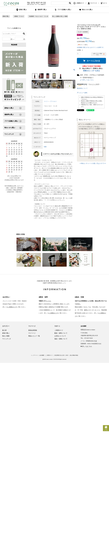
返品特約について (82, 88)
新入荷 (4, 330)
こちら (49, 301)
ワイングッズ (6, 339)
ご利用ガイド (78, 3)
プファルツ (53, 101)
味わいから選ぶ (86, 9)
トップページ (34, 355)
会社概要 (42, 355)
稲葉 (45, 146)
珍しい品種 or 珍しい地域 (59, 16)
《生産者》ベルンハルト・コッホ (38, 16)
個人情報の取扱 (74, 355)
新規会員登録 (32, 330)
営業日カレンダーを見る (91, 71)
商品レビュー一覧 (34, 336)
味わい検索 (5, 336)
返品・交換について (60, 339)
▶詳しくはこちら (86, 346)
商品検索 (14, 44)
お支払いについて (60, 336)
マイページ (92, 3)
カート (104, 3)
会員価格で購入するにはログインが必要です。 (91, 47)
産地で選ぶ (6, 16)
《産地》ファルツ (18, 16)
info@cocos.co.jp (91, 341)
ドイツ (46, 101)
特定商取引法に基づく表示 (61, 355)
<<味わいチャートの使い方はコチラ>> (93, 163)
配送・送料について (60, 333)
